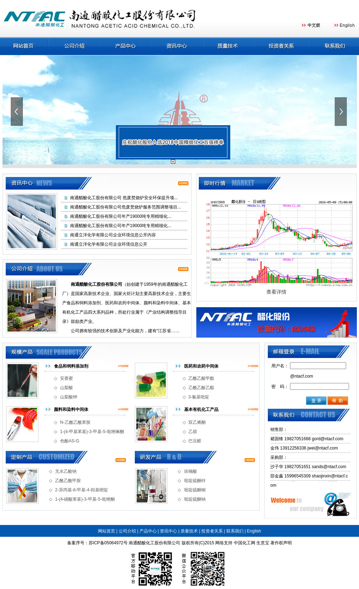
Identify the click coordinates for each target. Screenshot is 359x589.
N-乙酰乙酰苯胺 (75, 422)
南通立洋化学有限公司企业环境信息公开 (108, 244)
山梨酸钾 (68, 396)
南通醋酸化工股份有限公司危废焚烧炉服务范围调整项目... (125, 207)
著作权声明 (281, 542)
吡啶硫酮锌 (195, 480)
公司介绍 (127, 531)
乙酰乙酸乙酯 (201, 387)
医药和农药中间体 (201, 366)
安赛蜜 (66, 378)
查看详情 (276, 292)
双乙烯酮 (197, 422)
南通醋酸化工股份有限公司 (154, 542)
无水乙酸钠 (66, 471)
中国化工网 (244, 542)
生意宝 (262, 542)
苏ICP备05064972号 (108, 542)
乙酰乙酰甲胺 (68, 480)
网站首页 (106, 531)
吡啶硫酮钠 (195, 499)
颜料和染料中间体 (71, 409)
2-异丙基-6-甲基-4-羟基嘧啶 (81, 489)
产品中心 (148, 531)
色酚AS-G (69, 440)
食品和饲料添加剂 (71, 366)
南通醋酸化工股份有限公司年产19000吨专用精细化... (120, 216)
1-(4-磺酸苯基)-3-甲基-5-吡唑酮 (85, 499)
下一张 (341, 111)
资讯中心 (168, 531)
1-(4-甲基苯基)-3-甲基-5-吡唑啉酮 (92, 431)
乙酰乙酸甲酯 (201, 378)
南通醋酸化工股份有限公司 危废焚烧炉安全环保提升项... (124, 197)
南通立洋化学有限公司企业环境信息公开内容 (113, 234)
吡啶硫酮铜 (195, 489)
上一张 (17, 111)
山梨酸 (66, 387)
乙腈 (192, 431)
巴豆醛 (194, 440)
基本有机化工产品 (201, 409)
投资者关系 (212, 531)
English (254, 531)
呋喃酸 (190, 471)
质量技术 (189, 531)
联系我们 (235, 531)
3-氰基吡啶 (199, 396)
